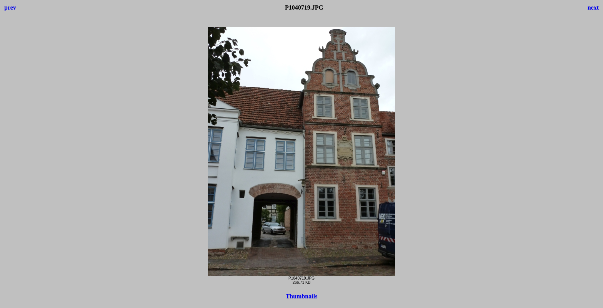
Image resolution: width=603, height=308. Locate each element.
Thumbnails (302, 296)
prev (10, 7)
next (593, 7)
